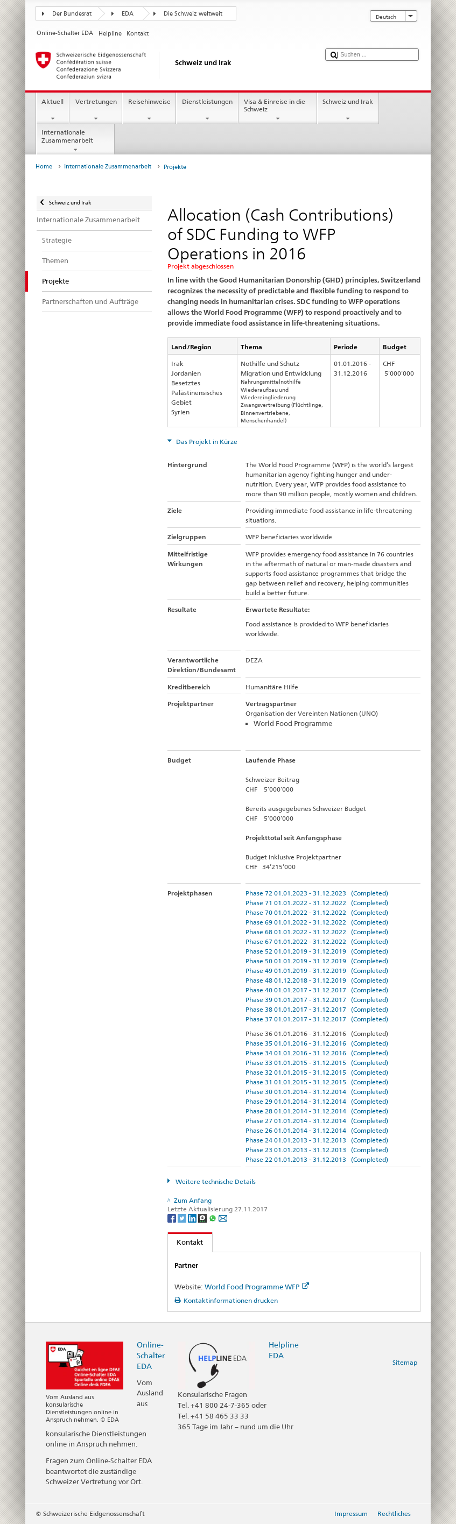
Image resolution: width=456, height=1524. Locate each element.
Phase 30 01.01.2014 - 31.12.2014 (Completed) (316, 1091)
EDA (128, 13)
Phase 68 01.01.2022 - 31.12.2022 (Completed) (316, 931)
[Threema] (203, 1217)
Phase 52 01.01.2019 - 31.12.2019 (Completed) (316, 951)
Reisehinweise (149, 110)
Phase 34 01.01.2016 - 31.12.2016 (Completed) (316, 1052)
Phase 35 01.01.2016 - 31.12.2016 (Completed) (316, 1043)
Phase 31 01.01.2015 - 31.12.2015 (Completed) (316, 1081)
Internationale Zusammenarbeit (75, 141)
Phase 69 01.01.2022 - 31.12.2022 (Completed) (316, 922)
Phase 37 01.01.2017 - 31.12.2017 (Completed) (316, 1018)
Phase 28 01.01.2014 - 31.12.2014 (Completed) (316, 1110)
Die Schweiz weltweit (193, 13)
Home (44, 166)
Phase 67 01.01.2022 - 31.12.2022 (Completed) (316, 941)
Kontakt (186, 1242)
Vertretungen (96, 110)
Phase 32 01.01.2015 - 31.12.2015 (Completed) (316, 1072)
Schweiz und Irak (348, 110)
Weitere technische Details (215, 1181)
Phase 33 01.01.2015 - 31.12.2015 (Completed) (316, 1062)
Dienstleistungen (207, 110)
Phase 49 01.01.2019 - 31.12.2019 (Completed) (316, 970)
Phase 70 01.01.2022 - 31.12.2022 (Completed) (316, 912)
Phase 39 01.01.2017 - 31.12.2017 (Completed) (316, 999)
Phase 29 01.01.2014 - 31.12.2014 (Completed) (316, 1101)
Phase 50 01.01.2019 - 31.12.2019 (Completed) (316, 960)
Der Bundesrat (72, 13)
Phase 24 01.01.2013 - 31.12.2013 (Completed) (316, 1140)
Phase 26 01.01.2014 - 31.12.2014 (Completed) (316, 1130)
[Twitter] (183, 1217)
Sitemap (404, 1362)
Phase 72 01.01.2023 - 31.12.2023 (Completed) (316, 893)
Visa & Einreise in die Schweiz (278, 110)
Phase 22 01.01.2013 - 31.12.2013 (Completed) (316, 1159)
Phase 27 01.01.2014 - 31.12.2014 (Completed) (316, 1120)
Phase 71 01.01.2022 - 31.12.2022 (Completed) (316, 902)
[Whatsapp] (213, 1217)
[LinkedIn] (193, 1217)
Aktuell (53, 110)
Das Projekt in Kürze (205, 442)
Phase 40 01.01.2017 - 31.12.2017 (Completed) (316, 989)
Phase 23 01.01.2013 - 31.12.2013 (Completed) (316, 1149)
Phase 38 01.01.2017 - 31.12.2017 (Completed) (316, 1009)
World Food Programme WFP (257, 1286)
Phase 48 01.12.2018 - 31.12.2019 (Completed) (316, 980)
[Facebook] (172, 1217)
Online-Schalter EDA (151, 1355)
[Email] (223, 1217)
